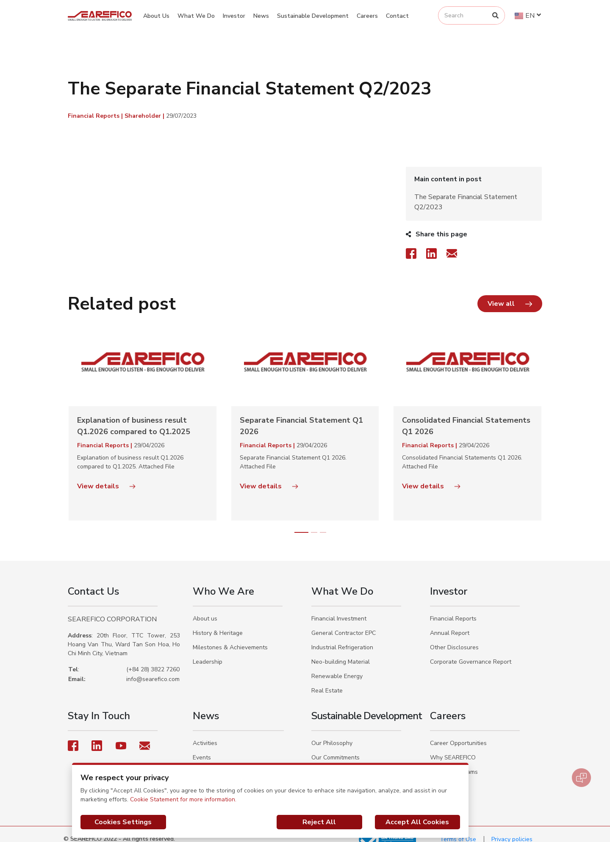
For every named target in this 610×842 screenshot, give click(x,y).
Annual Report (449, 623)
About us (205, 608)
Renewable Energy (337, 666)
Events (202, 747)
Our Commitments (335, 747)
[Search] (495, 15)
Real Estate (327, 680)
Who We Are (223, 581)
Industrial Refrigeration (342, 637)
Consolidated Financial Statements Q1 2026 (466, 416)
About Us (156, 16)
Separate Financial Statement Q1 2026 (301, 416)
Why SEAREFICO (453, 747)
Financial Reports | (96, 116)
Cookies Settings (123, 822)
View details (106, 476)
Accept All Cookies (417, 822)
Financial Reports (453, 608)
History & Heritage (218, 623)
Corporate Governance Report (470, 652)
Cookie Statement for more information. (183, 799)
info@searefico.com (153, 669)
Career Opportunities (458, 733)
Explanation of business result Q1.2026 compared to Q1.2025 (133, 416)
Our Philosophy (331, 733)
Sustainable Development (313, 16)
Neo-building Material (340, 652)
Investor (234, 16)
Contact (397, 16)
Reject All (319, 822)
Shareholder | (145, 116)
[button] (509, 293)
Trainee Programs (454, 762)
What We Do (196, 16)
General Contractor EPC (343, 623)
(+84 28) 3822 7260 (153, 659)
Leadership (207, 652)
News (261, 16)
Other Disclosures (454, 637)
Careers (367, 16)
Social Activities (214, 762)
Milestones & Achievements (230, 637)
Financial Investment (338, 608)
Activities (205, 733)
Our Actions (327, 762)
